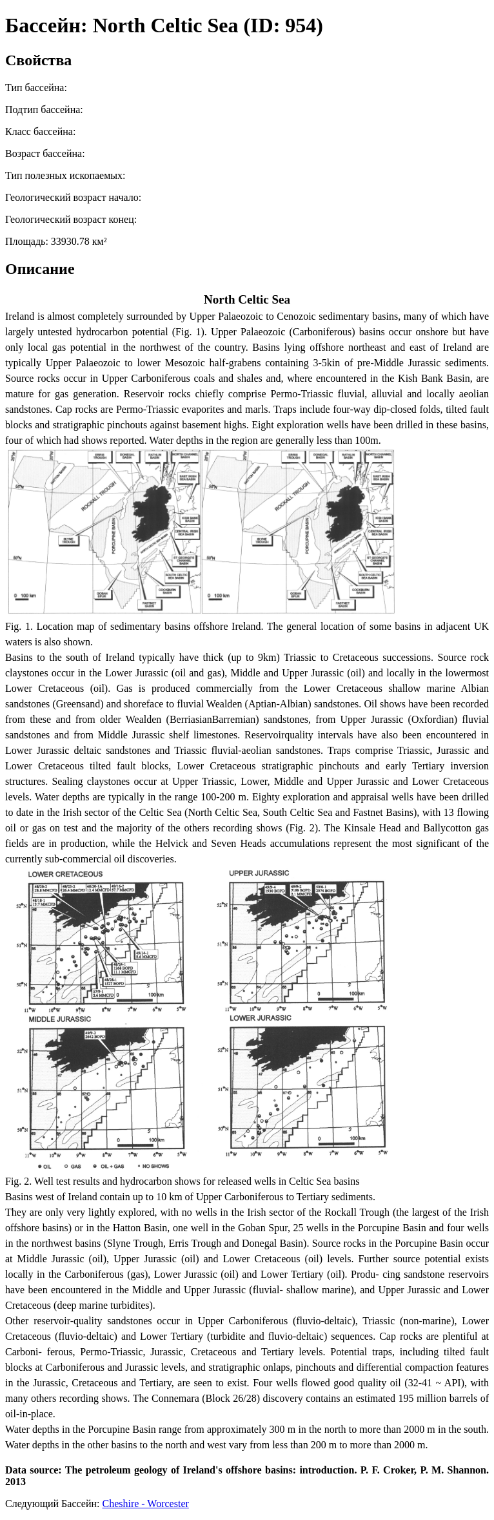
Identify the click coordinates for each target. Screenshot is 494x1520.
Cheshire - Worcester (145, 1503)
